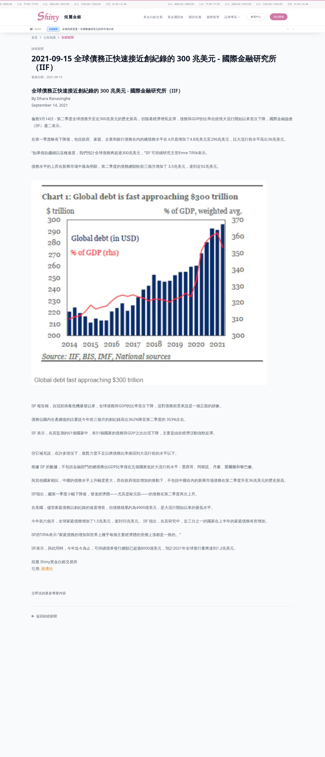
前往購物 (278, 17)
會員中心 (256, 17)
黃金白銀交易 (153, 17)
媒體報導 (213, 17)
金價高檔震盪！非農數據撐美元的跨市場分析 (88, 29)
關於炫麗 (195, 17)
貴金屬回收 (176, 17)
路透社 (47, 568)
